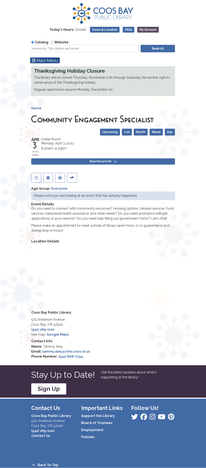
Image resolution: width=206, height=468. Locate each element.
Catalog (41, 42)
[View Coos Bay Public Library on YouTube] (171, 418)
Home (36, 108)
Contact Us (40, 436)
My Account (148, 29)
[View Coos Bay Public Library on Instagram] (144, 418)
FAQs (128, 29)
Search (158, 48)
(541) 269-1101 (43, 329)
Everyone (59, 189)
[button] (67, 30)
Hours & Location (104, 29)
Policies (88, 437)
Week (156, 132)
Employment (92, 430)
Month (140, 132)
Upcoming (110, 132)
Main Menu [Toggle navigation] (45, 60)
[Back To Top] (103, 465)
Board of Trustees (96, 423)
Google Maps (57, 334)
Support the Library (98, 416)
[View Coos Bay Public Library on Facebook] (135, 418)
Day (170, 132)
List (127, 132)
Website (61, 42)
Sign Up (49, 388)
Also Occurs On (103, 161)
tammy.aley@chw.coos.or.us (66, 351)
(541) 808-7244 (71, 356)
